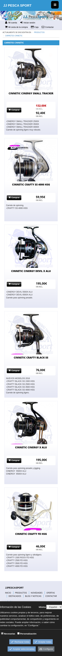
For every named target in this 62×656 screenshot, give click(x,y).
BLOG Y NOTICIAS (33, 596)
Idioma (42, 607)
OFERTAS (50, 592)
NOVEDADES (36, 592)
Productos (39, 32)
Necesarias (9, 633)
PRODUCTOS (21, 592)
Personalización (28, 633)
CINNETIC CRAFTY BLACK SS (31, 357)
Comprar (14, 110)
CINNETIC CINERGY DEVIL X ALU (31, 271)
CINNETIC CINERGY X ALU (31, 447)
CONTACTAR (51, 596)
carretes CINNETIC (13, 36)
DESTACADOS (15, 596)
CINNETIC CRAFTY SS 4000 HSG (31, 184)
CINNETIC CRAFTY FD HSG (31, 534)
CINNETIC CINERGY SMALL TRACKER (31, 93)
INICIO (8, 592)
